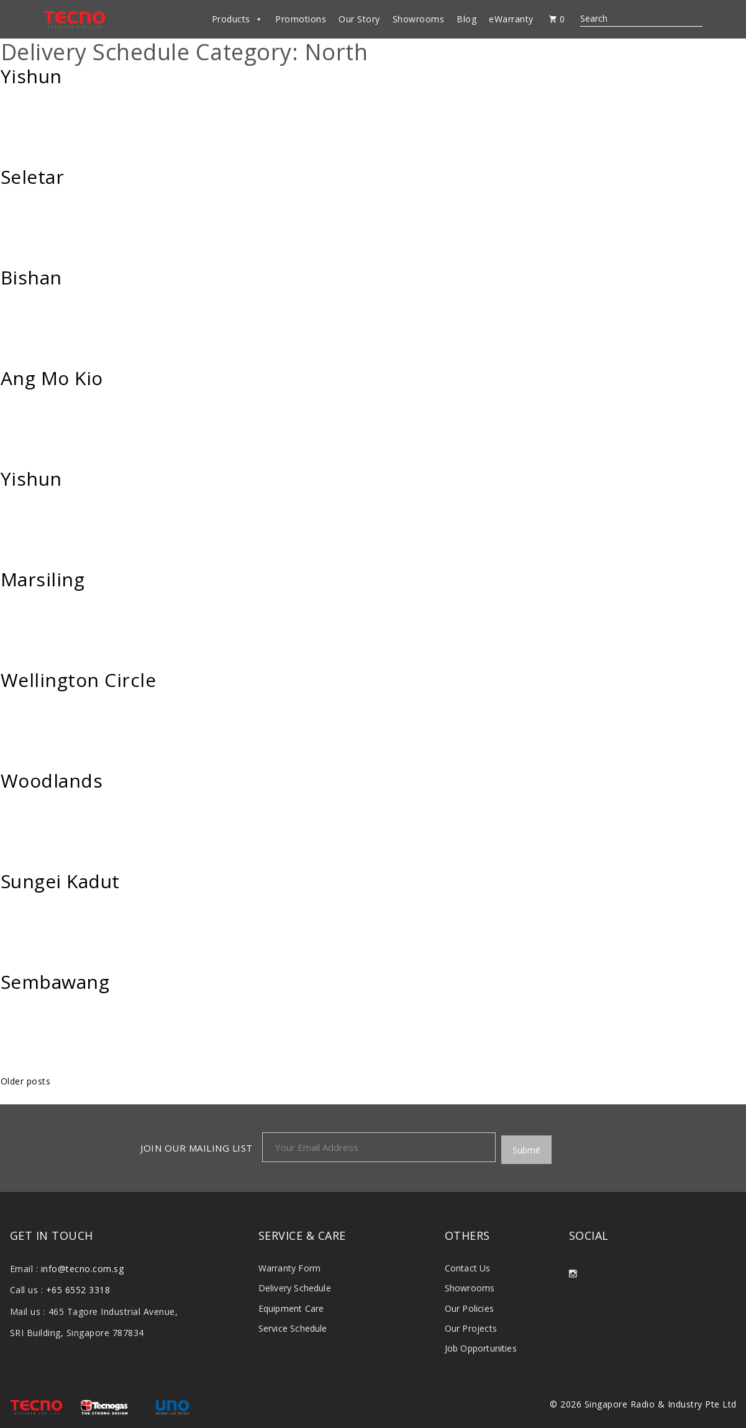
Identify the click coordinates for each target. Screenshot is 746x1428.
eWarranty (511, 19)
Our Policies (469, 1306)
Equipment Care (291, 1306)
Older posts (26, 1081)
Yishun (31, 76)
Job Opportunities (481, 1346)
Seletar (33, 177)
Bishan (31, 277)
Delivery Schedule (294, 1286)
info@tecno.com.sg (82, 1267)
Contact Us (468, 1266)
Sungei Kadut (60, 881)
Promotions (300, 19)
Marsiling (43, 579)
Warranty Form (289, 1266)
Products (237, 19)
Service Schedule (292, 1326)
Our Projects (471, 1326)
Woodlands (52, 781)
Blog (466, 19)
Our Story (359, 19)
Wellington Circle (79, 680)
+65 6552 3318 (78, 1288)
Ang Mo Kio (52, 378)
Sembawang (55, 982)
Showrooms (419, 19)
